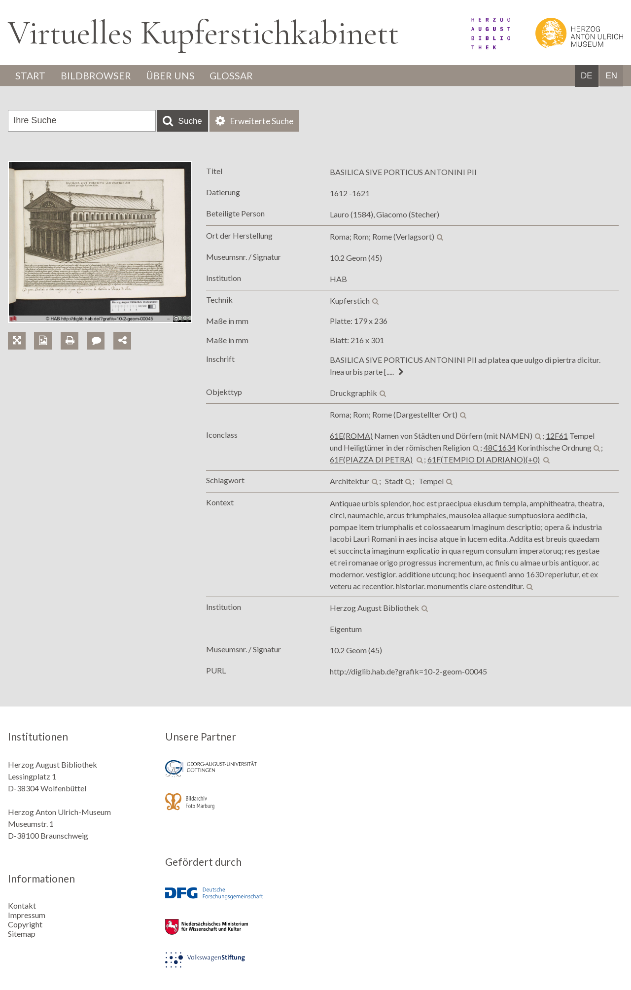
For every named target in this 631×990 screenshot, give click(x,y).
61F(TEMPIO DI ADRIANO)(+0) (483, 459)
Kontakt (22, 905)
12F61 (557, 436)
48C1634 (500, 448)
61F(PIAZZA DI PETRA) (371, 459)
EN (611, 76)
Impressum (26, 914)
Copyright (25, 924)
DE (587, 76)
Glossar (235, 76)
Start (31, 76)
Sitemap (21, 933)
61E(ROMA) (351, 436)
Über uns (172, 76)
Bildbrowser (97, 76)
